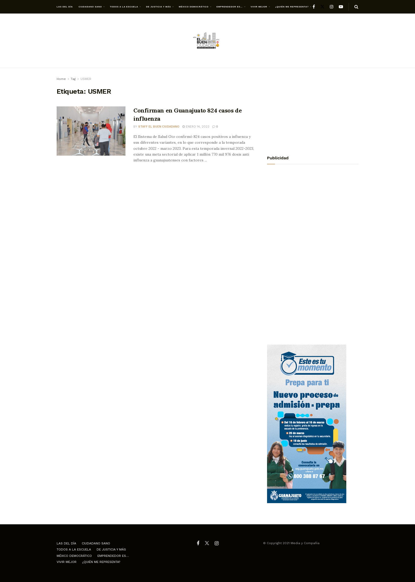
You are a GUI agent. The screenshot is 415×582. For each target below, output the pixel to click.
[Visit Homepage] (207, 41)
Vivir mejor (259, 7)
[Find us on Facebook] (314, 6)
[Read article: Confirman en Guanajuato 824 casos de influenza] (91, 131)
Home (61, 79)
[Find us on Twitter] (322, 6)
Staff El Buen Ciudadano (158, 126)
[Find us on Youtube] (341, 6)
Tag (73, 79)
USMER (85, 79)
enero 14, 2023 (195, 126)
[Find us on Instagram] (331, 6)
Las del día (65, 7)
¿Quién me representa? (292, 7)
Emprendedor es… (229, 7)
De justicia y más (158, 7)
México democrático (194, 7)
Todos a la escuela (124, 7)
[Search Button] (356, 6)
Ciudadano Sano (90, 7)
